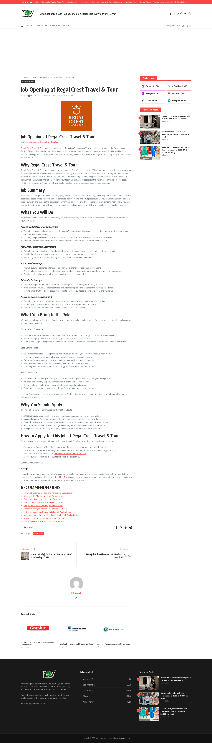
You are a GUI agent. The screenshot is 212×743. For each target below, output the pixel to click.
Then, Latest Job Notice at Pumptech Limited (43, 502)
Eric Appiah (28, 95)
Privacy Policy (54, 26)
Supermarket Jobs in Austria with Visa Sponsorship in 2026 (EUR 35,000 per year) (175, 150)
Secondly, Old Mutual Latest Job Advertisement (44, 496)
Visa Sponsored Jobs (51, 13)
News (97, 13)
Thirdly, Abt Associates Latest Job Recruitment (44, 499)
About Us (65, 26)
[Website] (76, 598)
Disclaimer (30, 26)
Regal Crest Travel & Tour (32, 148)
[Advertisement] (106, 49)
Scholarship (86, 13)
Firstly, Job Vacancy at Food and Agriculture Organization (48, 493)
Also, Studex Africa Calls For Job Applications (43, 505)
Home (23, 77)
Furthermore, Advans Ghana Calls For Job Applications (47, 512)
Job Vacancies (71, 13)
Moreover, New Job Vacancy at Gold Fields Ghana (45, 509)
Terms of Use (41, 26)
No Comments (44, 95)
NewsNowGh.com (67, 477)
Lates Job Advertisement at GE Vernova (113, 644)
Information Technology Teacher (43, 142)
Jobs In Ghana (38, 533)
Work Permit (109, 13)
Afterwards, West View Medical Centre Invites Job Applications (51, 515)
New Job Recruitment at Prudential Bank (76, 644)
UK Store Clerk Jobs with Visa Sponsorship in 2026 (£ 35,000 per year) (176, 134)
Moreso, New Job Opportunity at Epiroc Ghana (44, 518)
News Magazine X (123, 738)
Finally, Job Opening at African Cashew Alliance (44, 521)
